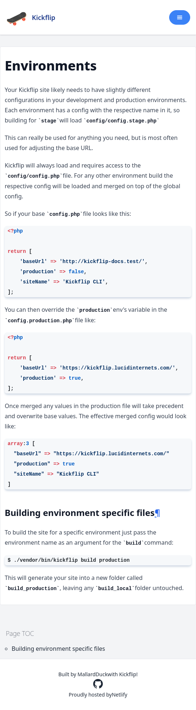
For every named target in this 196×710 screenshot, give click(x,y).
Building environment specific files (58, 649)
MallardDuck (93, 674)
